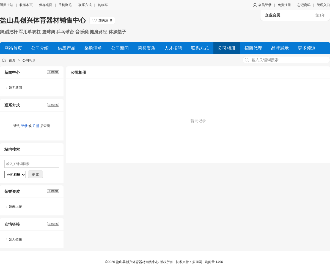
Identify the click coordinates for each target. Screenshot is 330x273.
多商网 (197, 262)
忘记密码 (303, 5)
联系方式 (85, 5)
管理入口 (323, 5)
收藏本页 (26, 5)
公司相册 (29, 60)
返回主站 (6, 5)
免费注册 (284, 5)
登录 (24, 126)
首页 (12, 60)
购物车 (103, 5)
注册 (36, 126)
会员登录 (264, 5)
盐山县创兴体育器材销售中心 (43, 20)
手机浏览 (65, 5)
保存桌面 (45, 5)
